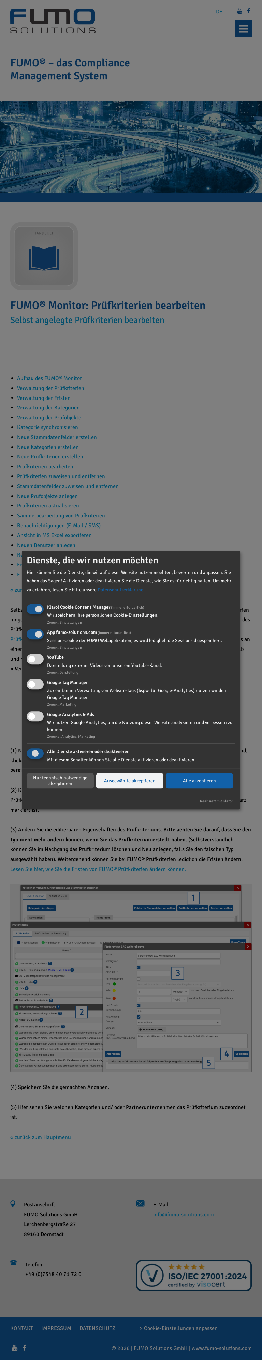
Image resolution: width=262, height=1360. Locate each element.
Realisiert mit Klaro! (216, 801)
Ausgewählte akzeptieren (130, 781)
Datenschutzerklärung (120, 590)
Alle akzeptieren (199, 781)
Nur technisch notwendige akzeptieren (60, 781)
